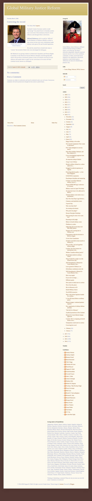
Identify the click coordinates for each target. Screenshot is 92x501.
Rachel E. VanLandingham (72, 393)
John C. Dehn (69, 376)
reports (38, 25)
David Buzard (69, 366)
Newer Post (10, 122)
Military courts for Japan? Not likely (75, 188)
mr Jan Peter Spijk (70, 414)
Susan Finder (69, 407)
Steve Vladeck (69, 405)
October (68, 122)
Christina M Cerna (70, 364)
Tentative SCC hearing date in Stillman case (73, 231)
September (69, 124)
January (68, 330)
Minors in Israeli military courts (74, 222)
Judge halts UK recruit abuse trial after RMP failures (74, 227)
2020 (66, 109)
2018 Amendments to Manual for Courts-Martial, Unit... (74, 263)
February (68, 328)
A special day (69, 203)
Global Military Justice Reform (33, 8)
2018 (66, 114)
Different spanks (70, 280)
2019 (66, 112)
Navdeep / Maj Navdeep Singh (73, 386)
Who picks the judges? (71, 210)
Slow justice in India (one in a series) (75, 282)
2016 (66, 336)
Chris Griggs (69, 362)
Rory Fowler (69, 402)
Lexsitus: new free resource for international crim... (73, 249)
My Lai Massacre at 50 (71, 287)
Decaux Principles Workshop (73, 213)
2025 (66, 97)
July (67, 129)
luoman (61, 484)
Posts (66, 76)
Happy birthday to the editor (73, 141)
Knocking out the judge (72, 219)
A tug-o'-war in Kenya (71, 162)
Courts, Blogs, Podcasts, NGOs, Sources (74, 69)
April (67, 137)
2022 (66, 104)
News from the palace (71, 285)
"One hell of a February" (72, 310)
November (69, 119)
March (68, 139)
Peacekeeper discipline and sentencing (75, 178)
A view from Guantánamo (72, 238)
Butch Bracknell (70, 359)
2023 (66, 102)
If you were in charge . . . (72, 277)
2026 (66, 94)
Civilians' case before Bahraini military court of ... (73, 181)
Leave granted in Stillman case (73, 266)
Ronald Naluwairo (70, 397)
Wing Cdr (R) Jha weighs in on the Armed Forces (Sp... (74, 259)
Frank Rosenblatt (70, 371)
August (68, 127)
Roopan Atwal (69, 400)
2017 (66, 334)
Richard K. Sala (70, 395)
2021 (66, 107)
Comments (67, 80)
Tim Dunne (69, 409)
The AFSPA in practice (71, 292)
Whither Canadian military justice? (74, 252)
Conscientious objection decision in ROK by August (75, 235)
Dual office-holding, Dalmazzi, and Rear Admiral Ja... (74, 152)
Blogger (72, 484)
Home (32, 122)
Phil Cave (68, 390)
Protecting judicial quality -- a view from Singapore (75, 172)
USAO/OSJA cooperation (72, 176)
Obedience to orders (71, 224)
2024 (66, 99)
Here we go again (70, 275)
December (69, 117)
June (67, 132)
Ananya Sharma (70, 352)
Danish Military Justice (71, 289)
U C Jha (68, 412)
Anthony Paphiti (70, 355)
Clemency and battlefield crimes (74, 201)
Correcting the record (71, 325)
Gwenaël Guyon (70, 374)
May (67, 134)
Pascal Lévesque (70, 388)
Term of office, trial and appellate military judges (74, 245)
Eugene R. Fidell (70, 369)
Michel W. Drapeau (71, 383)
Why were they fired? (71, 206)
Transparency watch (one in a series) (75, 322)
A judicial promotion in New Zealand (75, 312)
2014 (66, 341)
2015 (66, 339)
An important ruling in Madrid (73, 159)
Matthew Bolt (69, 381)
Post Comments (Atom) (20, 125)
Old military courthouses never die (74, 269)
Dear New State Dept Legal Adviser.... (75, 198)
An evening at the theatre (72, 208)
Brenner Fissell (70, 357)
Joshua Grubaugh (70, 378)
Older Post (54, 122)
